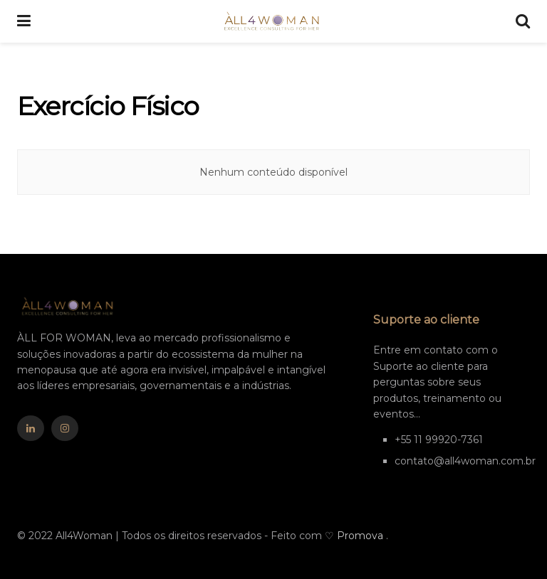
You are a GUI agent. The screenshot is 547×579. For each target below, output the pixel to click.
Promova (361, 535)
